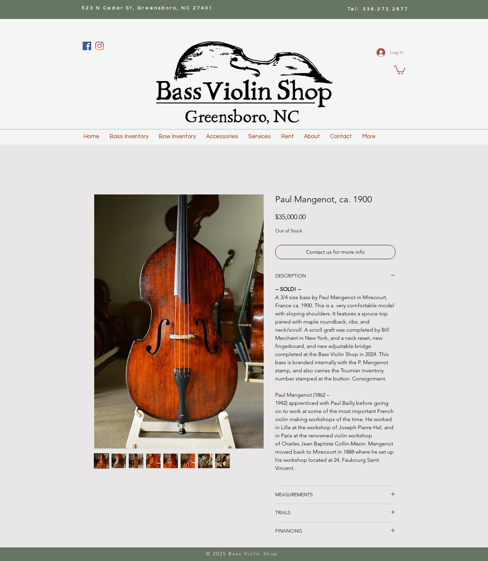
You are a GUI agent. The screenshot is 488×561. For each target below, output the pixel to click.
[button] (399, 70)
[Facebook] (87, 46)
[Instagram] (99, 46)
